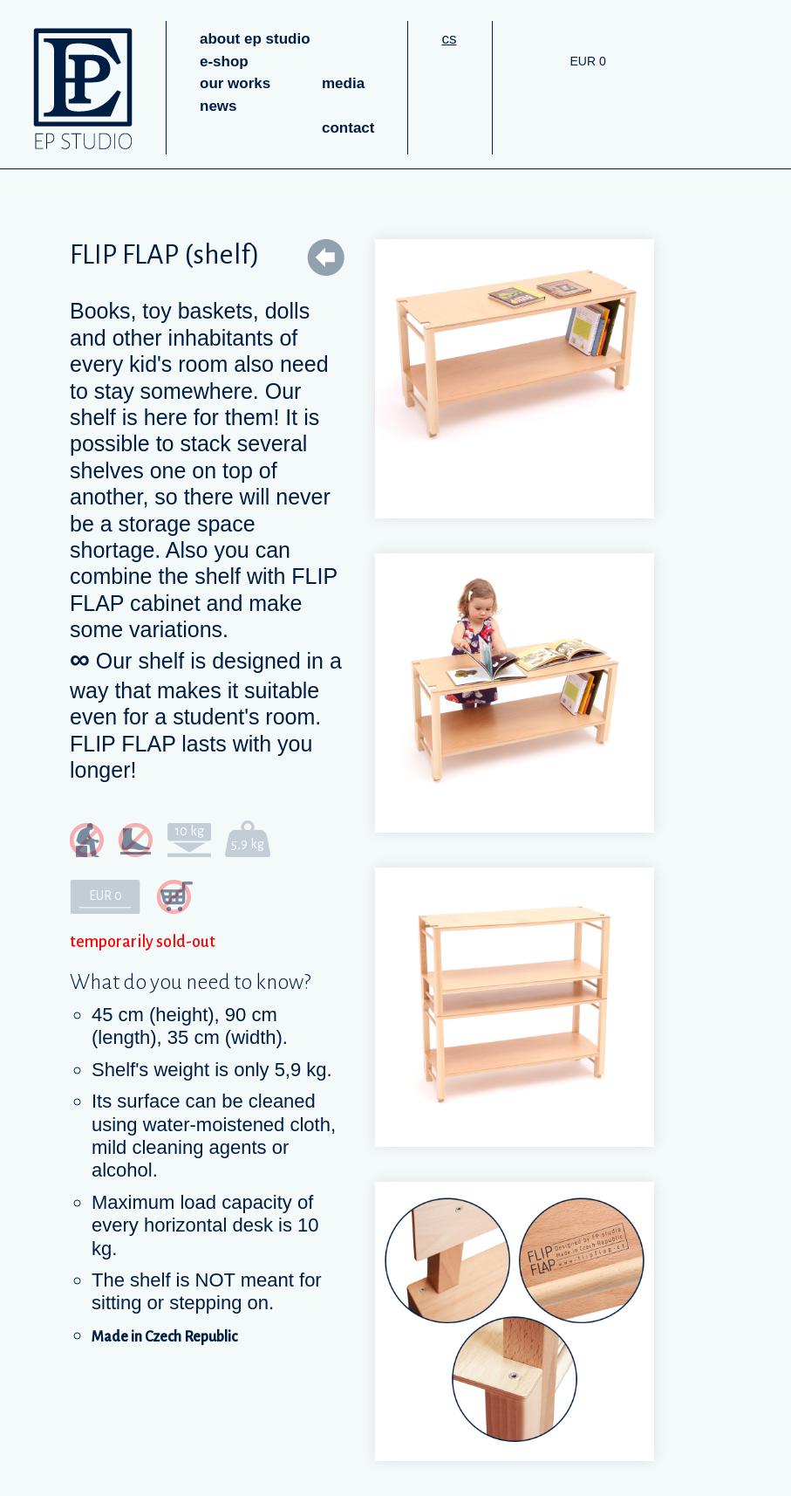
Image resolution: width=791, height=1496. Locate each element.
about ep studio (255, 39)
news (218, 106)
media (343, 83)
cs (448, 39)
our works (235, 83)
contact (348, 128)
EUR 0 (587, 61)
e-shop (224, 61)
